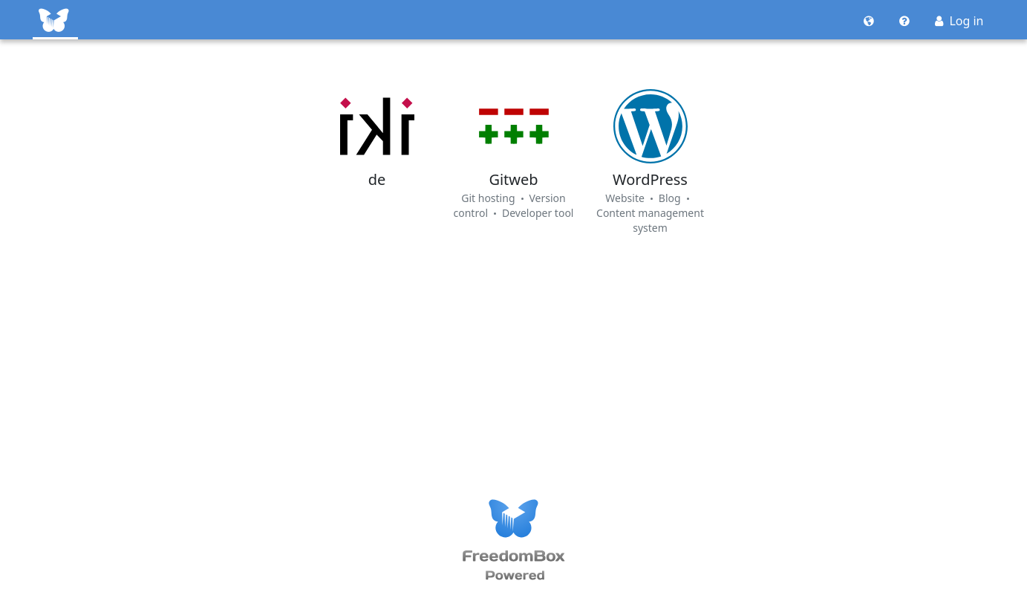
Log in (959, 21)
